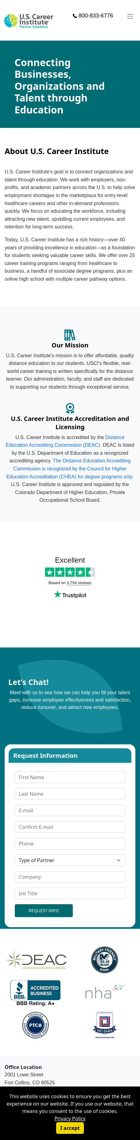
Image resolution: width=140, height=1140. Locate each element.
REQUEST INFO (44, 910)
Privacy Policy (70, 1118)
